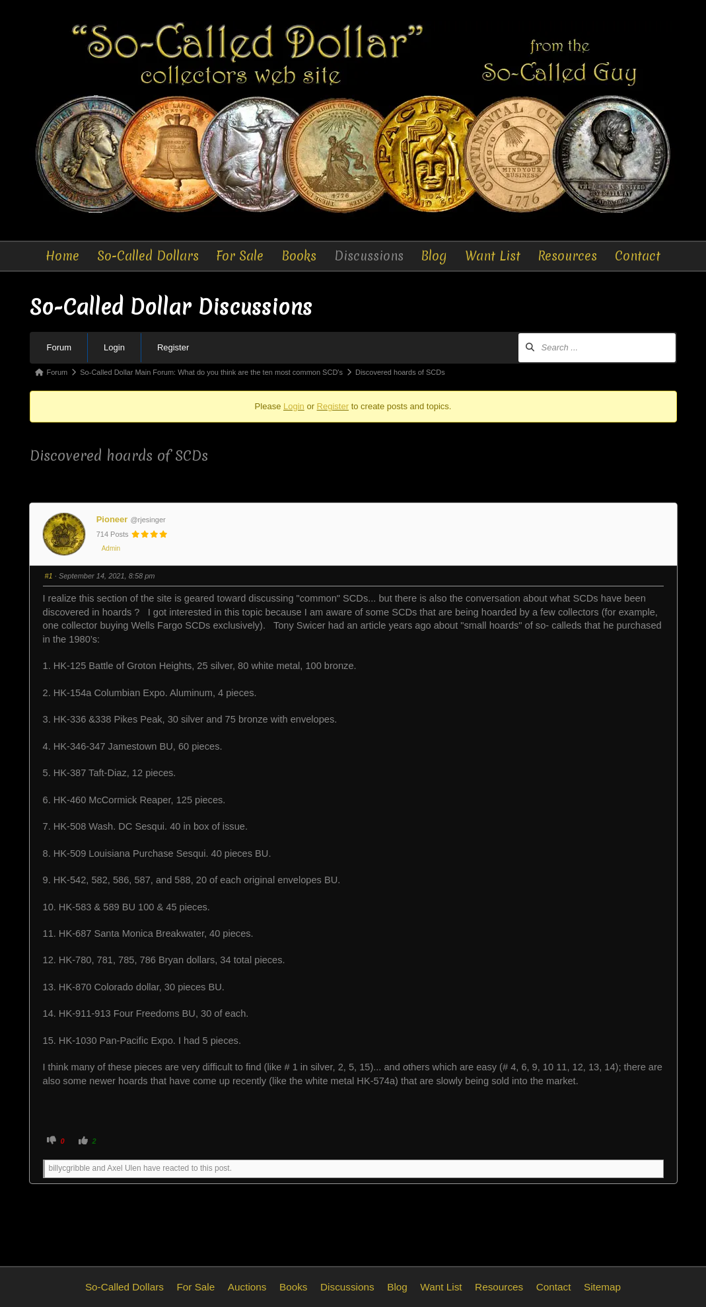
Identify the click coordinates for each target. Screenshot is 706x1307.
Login (114, 347)
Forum (59, 347)
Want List (492, 255)
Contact (637, 255)
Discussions (369, 255)
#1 (49, 576)
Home (62, 255)
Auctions (247, 1286)
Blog (434, 255)
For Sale (240, 255)
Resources (567, 255)
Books (298, 255)
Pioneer (112, 519)
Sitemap (602, 1286)
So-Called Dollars (148, 255)
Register (173, 347)
